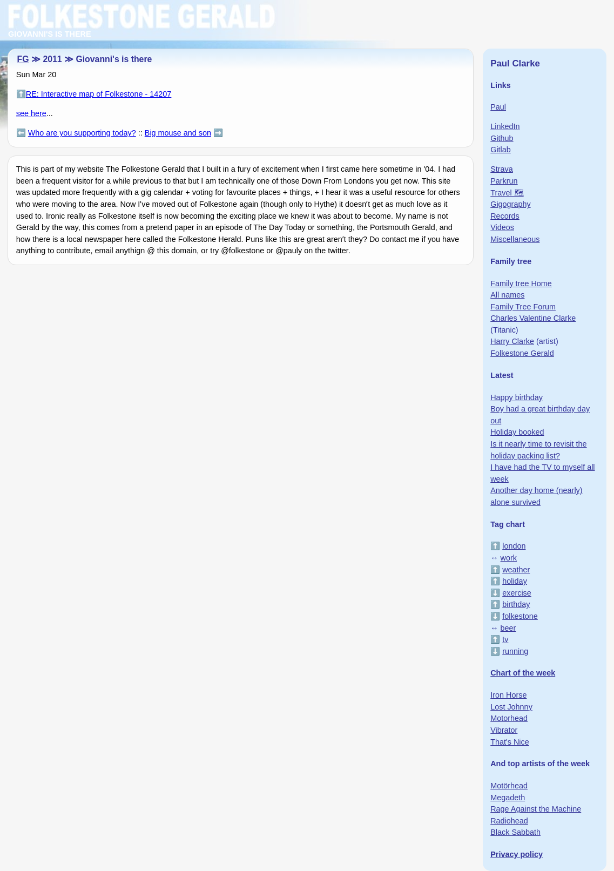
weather (516, 569)
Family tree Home (521, 283)
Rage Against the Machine (535, 809)
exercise (516, 593)
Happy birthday (516, 397)
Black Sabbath (515, 832)
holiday (514, 581)
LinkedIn (504, 126)
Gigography (510, 204)
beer (508, 628)
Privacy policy (516, 854)
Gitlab (500, 149)
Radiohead (509, 820)
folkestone (520, 616)
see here (31, 113)
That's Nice (509, 742)
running (515, 651)
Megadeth (507, 797)
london (513, 546)
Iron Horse (508, 695)
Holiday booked (517, 432)
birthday (516, 604)
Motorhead (509, 718)
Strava (501, 169)
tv (505, 639)
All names (507, 295)
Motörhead (509, 785)
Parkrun (503, 181)
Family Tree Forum (523, 306)
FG (23, 59)
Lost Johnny (511, 707)
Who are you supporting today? (82, 133)
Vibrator (503, 730)
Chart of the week (522, 673)
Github (501, 138)
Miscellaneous (514, 239)
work (509, 557)
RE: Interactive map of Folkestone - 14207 (99, 94)
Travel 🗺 (506, 192)
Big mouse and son (178, 133)
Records (504, 216)
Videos (502, 227)
